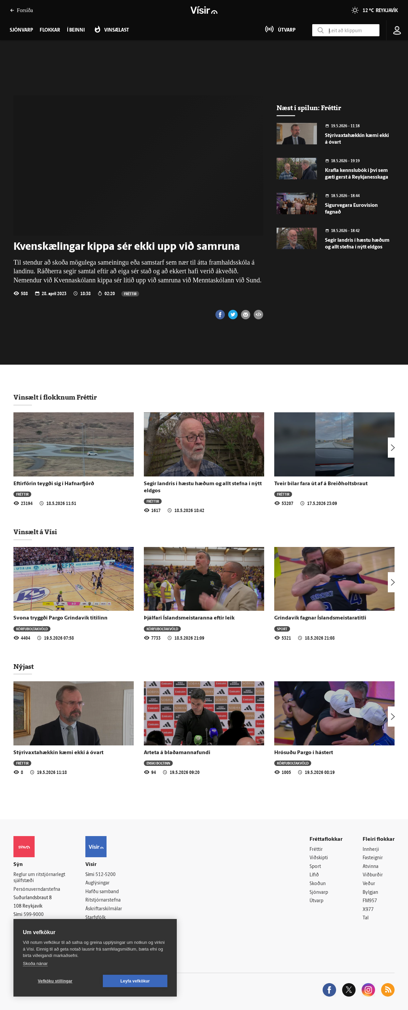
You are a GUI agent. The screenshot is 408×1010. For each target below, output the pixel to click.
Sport (282, 629)
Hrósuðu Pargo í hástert (303, 752)
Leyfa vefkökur (135, 981)
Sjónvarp (319, 892)
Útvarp (316, 901)
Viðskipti (319, 858)
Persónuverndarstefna (36, 889)
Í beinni (76, 30)
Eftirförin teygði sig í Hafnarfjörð (53, 484)
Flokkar (50, 30)
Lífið (314, 875)
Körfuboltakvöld (32, 629)
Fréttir (130, 293)
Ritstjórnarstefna (103, 900)
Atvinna (370, 866)
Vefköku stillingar (55, 981)
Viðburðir (373, 875)
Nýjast (23, 666)
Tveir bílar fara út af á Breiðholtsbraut (321, 484)
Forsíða (21, 10)
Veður (369, 883)
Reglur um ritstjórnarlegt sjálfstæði (39, 878)
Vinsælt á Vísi (35, 532)
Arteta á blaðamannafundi (177, 752)
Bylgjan (370, 892)
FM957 (370, 901)
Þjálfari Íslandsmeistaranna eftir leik (189, 618)
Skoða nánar (35, 963)
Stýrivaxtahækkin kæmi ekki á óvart (58, 752)
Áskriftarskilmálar (103, 909)
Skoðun (318, 883)
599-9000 (34, 914)
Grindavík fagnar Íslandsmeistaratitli (320, 618)
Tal (366, 918)
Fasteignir (373, 858)
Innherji (371, 849)
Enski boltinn (158, 763)
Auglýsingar (97, 883)
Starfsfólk (95, 917)
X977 (368, 909)
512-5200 (105, 874)
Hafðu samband (102, 891)
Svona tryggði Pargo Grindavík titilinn (60, 618)
